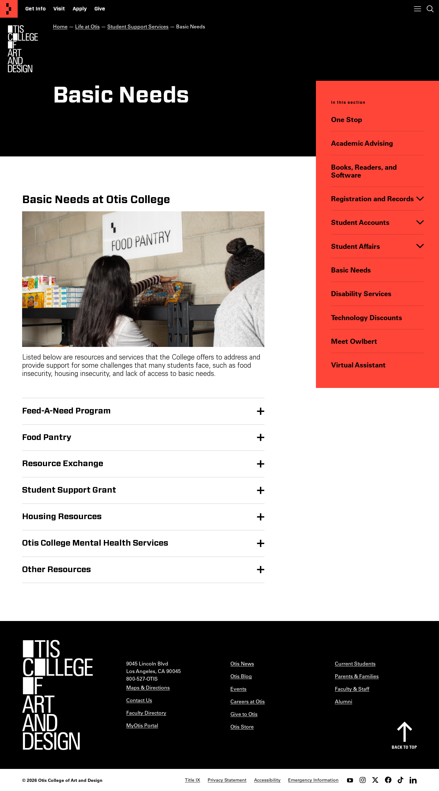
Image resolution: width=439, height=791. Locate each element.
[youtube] (350, 779)
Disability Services (361, 293)
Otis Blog (241, 676)
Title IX (192, 780)
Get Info (35, 8)
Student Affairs (355, 246)
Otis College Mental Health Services (95, 543)
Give (99, 8)
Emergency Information (313, 780)
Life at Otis (87, 26)
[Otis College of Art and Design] (9, 9)
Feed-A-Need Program (66, 411)
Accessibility (267, 780)
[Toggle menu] (417, 9)
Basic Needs (351, 270)
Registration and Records (372, 198)
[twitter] (375, 779)
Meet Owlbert (354, 341)
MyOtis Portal (142, 725)
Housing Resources (62, 517)
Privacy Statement (227, 780)
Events (238, 688)
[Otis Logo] (22, 49)
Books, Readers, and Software (364, 171)
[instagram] (362, 779)
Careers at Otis (247, 701)
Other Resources (56, 569)
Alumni (343, 701)
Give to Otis (244, 714)
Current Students (355, 663)
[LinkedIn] (413, 779)
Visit (59, 8)
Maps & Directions (148, 687)
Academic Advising (362, 143)
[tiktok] (400, 779)
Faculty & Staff (352, 688)
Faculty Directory (146, 712)
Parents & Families (357, 676)
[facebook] (388, 779)
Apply (80, 8)
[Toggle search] (430, 9)
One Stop (346, 119)
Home (60, 26)
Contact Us (139, 700)
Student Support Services (138, 26)
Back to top (404, 747)
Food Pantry (47, 437)
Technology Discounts (366, 317)
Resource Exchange (62, 464)
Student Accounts (360, 222)
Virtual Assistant (358, 365)
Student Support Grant (69, 490)
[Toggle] (420, 198)
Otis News (242, 663)
